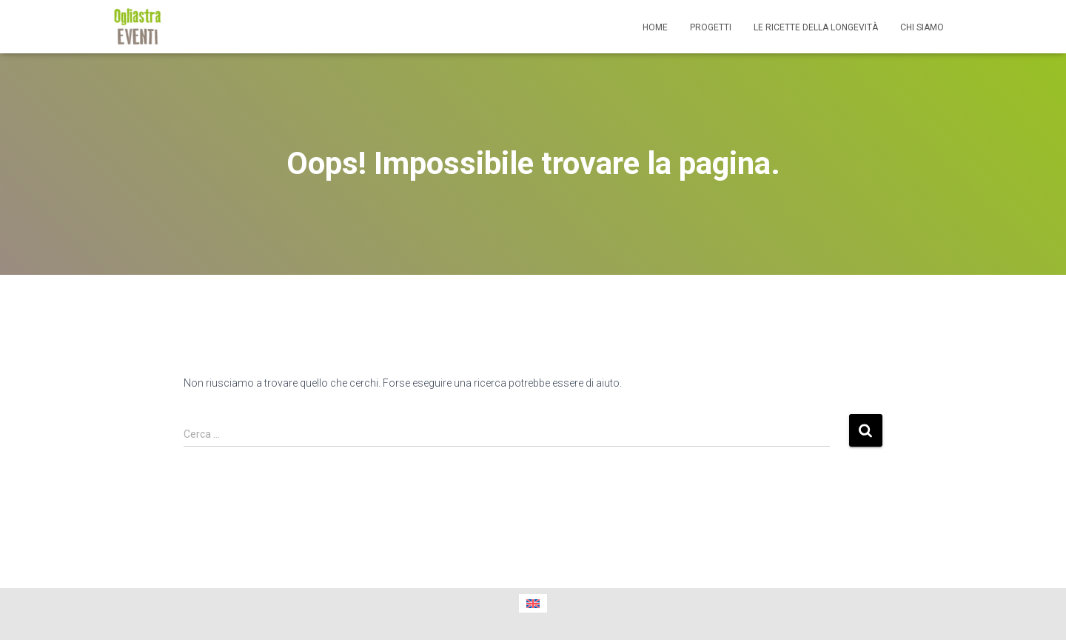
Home (655, 27)
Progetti (710, 27)
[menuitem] (533, 603)
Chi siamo (922, 27)
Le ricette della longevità (816, 27)
